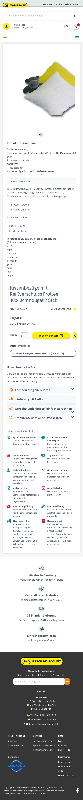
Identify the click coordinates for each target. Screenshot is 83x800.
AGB (60, 771)
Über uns (13, 740)
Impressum (64, 762)
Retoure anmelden (43, 749)
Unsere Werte (15, 745)
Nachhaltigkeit (66, 775)
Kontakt (62, 745)
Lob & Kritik (64, 749)
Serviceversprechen (43, 740)
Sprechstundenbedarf (45, 745)
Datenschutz (65, 766)
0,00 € (67, 26)
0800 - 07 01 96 (48, 719)
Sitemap (42, 793)
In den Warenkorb (51, 335)
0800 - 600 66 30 (48, 715)
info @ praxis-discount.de (45, 724)
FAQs (61, 740)
